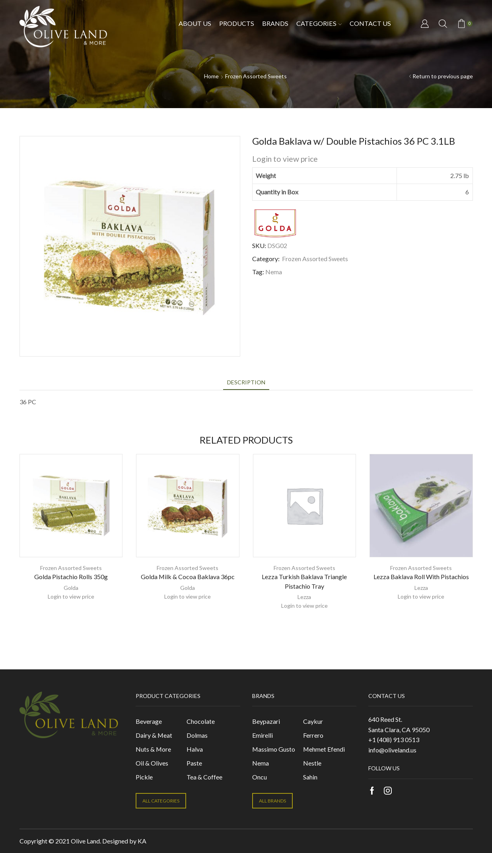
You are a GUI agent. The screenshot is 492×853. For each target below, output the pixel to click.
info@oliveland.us (392, 750)
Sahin (310, 777)
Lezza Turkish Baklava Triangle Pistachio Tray (304, 581)
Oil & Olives (152, 763)
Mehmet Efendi (324, 749)
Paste (194, 763)
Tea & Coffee (204, 777)
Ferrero (313, 735)
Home (211, 76)
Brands (275, 23)
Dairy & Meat (154, 735)
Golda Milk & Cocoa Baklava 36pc (188, 576)
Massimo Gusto (273, 749)
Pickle (144, 777)
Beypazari (266, 721)
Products (236, 23)
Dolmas (197, 735)
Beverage (149, 721)
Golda (71, 587)
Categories (319, 23)
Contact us (370, 23)
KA (142, 841)
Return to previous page (442, 76)
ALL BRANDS (272, 801)
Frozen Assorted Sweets (256, 76)
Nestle (312, 763)
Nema (273, 271)
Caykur (313, 721)
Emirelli (262, 735)
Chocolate (201, 721)
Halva (195, 749)
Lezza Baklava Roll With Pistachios (421, 576)
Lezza (304, 596)
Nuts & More (153, 749)
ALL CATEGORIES (160, 801)
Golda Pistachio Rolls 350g (71, 576)
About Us (195, 23)
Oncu (259, 777)
